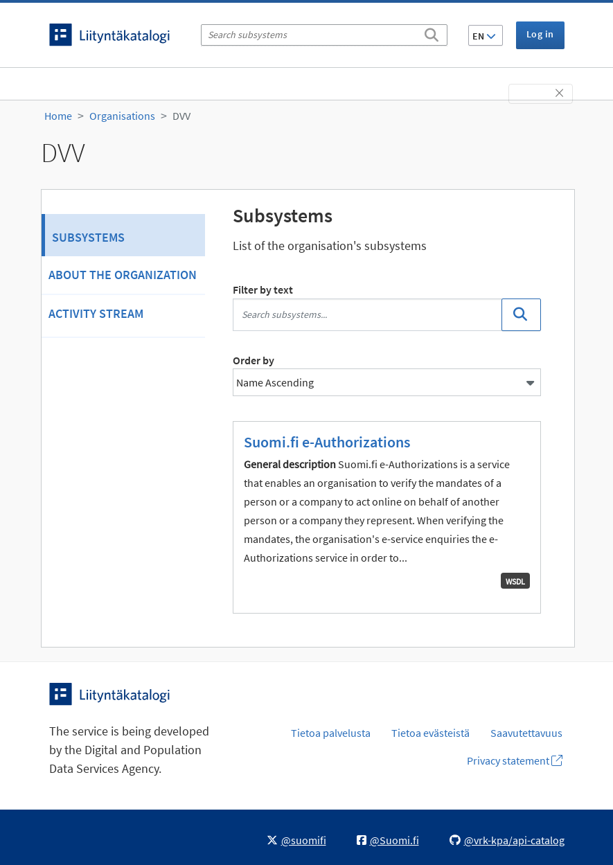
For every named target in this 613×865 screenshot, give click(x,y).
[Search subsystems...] (368, 314)
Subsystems (88, 237)
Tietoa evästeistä (430, 733)
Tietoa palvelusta (331, 733)
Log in (539, 34)
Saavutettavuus (526, 733)
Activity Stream (95, 313)
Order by (253, 360)
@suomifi (296, 840)
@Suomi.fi (388, 840)
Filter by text (263, 289)
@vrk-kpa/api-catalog (507, 840)
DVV (181, 116)
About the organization (122, 275)
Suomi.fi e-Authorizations (327, 442)
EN (484, 36)
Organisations (122, 116)
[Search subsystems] (324, 35)
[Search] (432, 32)
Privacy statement (514, 760)
